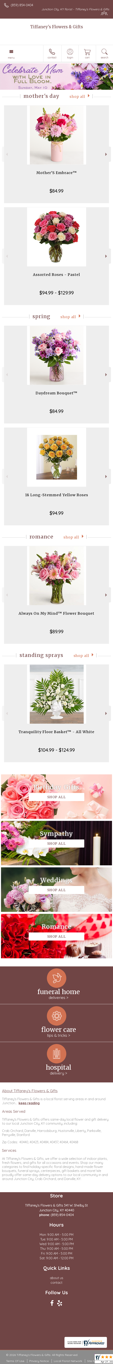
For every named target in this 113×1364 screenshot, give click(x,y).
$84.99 (56, 191)
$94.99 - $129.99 (56, 293)
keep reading (29, 1103)
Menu (11, 57)
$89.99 (56, 631)
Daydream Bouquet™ (56, 393)
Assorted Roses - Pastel (56, 274)
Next (106, 154)
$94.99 (56, 513)
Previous (6, 154)
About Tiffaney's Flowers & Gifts (30, 1090)
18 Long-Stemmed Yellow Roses (56, 495)
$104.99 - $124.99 (56, 750)
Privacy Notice (39, 1361)
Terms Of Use (15, 1361)
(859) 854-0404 (22, 5)
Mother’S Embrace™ (56, 172)
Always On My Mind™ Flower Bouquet (56, 613)
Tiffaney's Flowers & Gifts (56, 26)
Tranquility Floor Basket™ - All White (56, 732)
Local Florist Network (68, 1361)
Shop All (77, 96)
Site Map (93, 1361)
